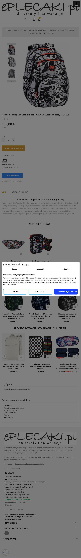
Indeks (4, 165)
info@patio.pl (8, 417)
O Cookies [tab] (66, 269)
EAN (3, 168)
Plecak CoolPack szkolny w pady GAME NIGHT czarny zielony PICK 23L (13, 316)
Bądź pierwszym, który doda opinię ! (17, 389)
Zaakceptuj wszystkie (67, 292)
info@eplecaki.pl (15, 477)
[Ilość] (8, 140)
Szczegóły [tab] (40, 269)
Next (11, 81)
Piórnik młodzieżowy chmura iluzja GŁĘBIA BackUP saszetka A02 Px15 (67, 366)
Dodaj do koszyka (13, 148)
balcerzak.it (16, 469)
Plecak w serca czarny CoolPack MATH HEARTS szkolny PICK (67, 316)
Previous (11, 44)
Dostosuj (40, 292)
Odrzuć (15, 292)
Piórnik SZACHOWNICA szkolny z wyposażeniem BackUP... (40, 366)
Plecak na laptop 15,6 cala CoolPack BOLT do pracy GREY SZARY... (13, 366)
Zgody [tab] (14, 269)
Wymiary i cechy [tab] (20, 191)
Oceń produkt (12, 175)
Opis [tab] (4, 191)
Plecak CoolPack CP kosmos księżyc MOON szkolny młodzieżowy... (40, 316)
